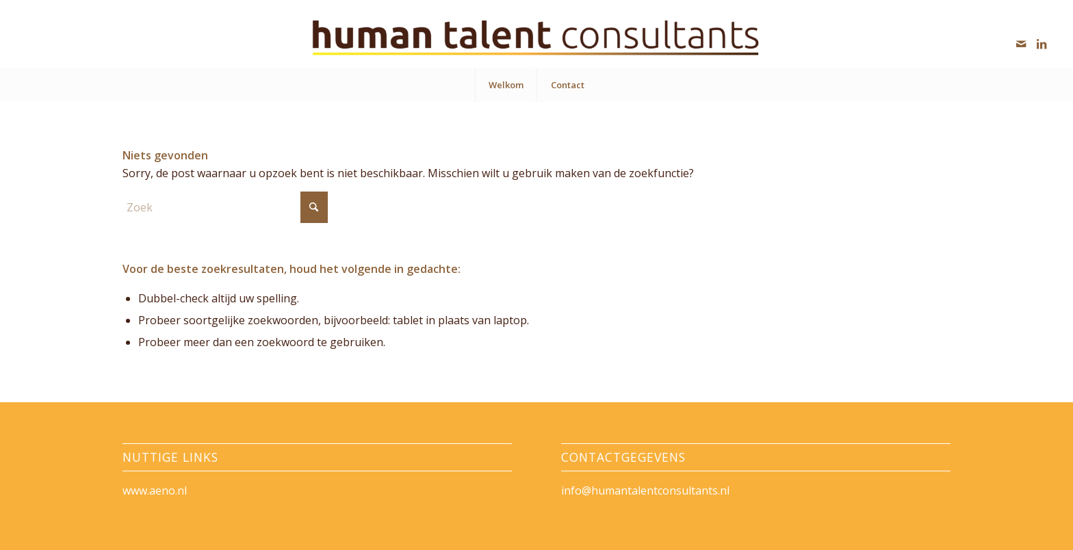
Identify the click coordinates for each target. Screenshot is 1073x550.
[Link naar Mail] (1021, 44)
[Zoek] (225, 207)
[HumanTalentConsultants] (536, 39)
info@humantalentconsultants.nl (645, 490)
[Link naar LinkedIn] (1041, 44)
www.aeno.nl (154, 490)
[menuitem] (505, 85)
